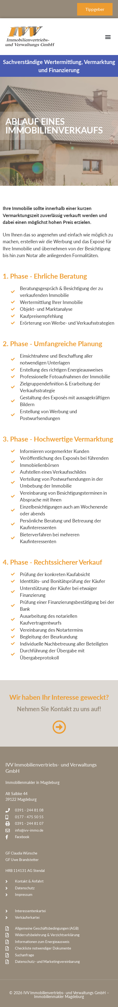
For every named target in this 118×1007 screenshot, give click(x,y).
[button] (108, 36)
